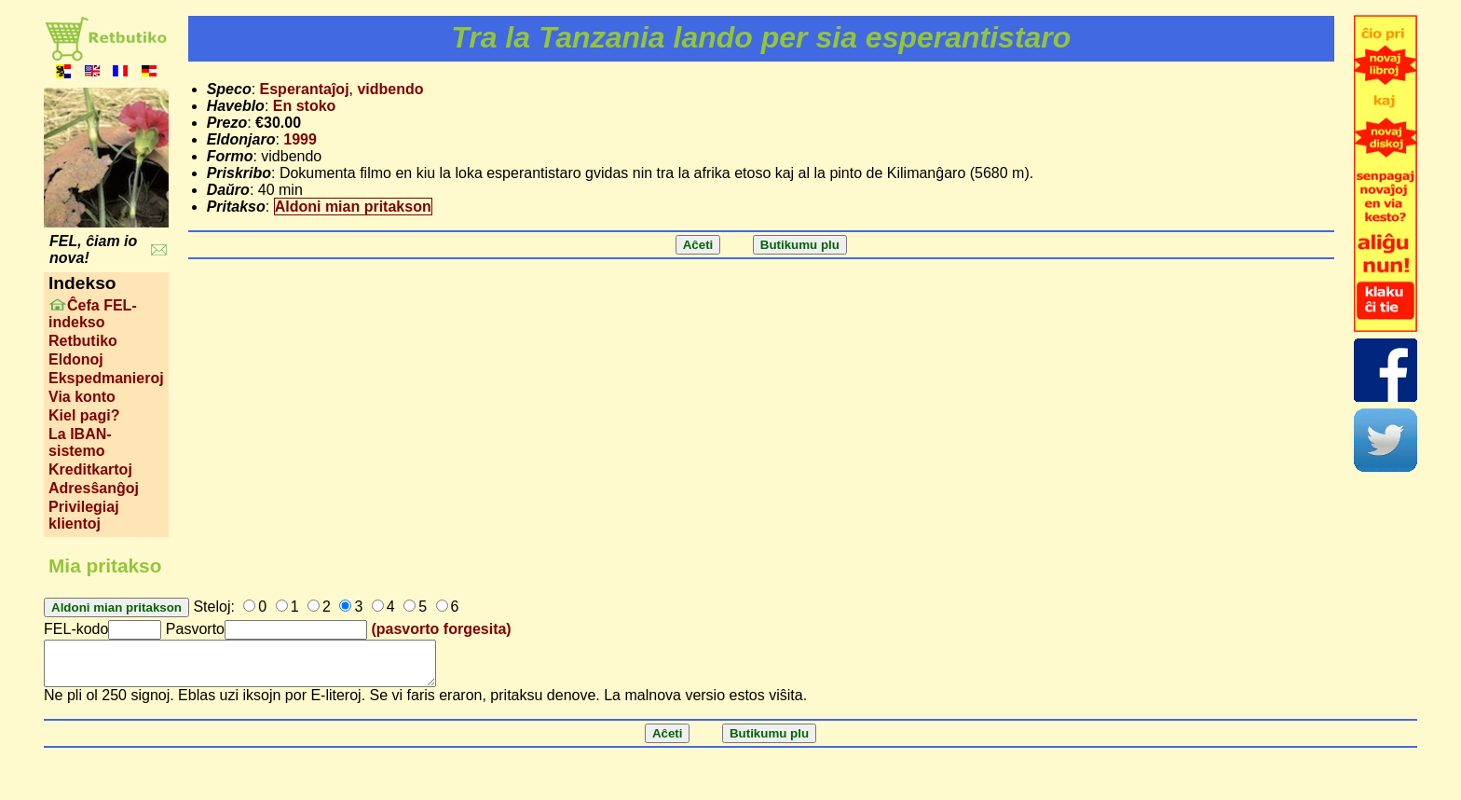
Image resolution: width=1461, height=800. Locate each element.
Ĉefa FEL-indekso (92, 313)
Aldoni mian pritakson (353, 206)
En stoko (304, 106)
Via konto (82, 397)
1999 (300, 139)
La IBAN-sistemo (80, 442)
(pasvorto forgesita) (441, 629)
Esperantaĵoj (304, 89)
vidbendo (390, 89)
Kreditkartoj (90, 469)
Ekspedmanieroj (106, 378)
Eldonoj (75, 359)
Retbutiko (82, 341)
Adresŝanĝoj (93, 488)
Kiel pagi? (83, 415)
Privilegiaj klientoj (83, 515)
